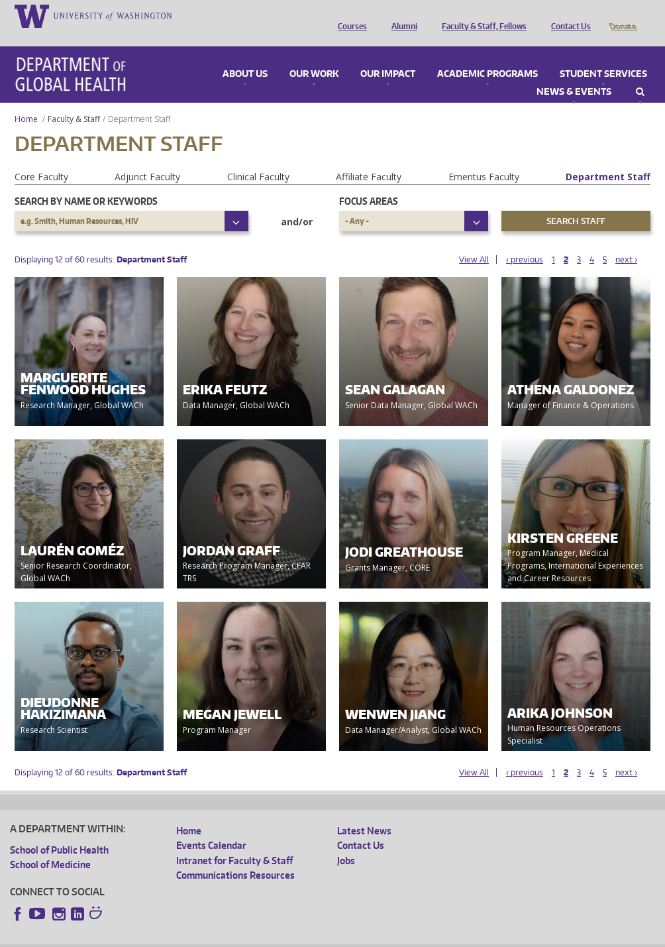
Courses (349, 15)
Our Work (313, 55)
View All (474, 241)
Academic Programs (487, 55)
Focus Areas (368, 182)
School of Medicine (50, 846)
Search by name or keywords (86, 182)
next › (626, 241)
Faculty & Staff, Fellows (480, 15)
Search (640, 73)
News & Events (574, 73)
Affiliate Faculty (368, 158)
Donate (622, 15)
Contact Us (568, 15)
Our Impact (387, 55)
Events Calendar (211, 826)
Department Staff (608, 158)
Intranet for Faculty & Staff (234, 842)
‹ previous (524, 241)
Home (26, 100)
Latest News (364, 812)
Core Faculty (41, 158)
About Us (245, 55)
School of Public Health (59, 831)
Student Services (603, 55)
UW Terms (239, 937)
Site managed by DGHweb (318, 937)
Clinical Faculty (258, 158)
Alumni (401, 15)
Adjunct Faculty (147, 158)
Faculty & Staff (74, 100)
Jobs (346, 842)
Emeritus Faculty (483, 158)
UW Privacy (185, 937)
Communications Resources (235, 856)
